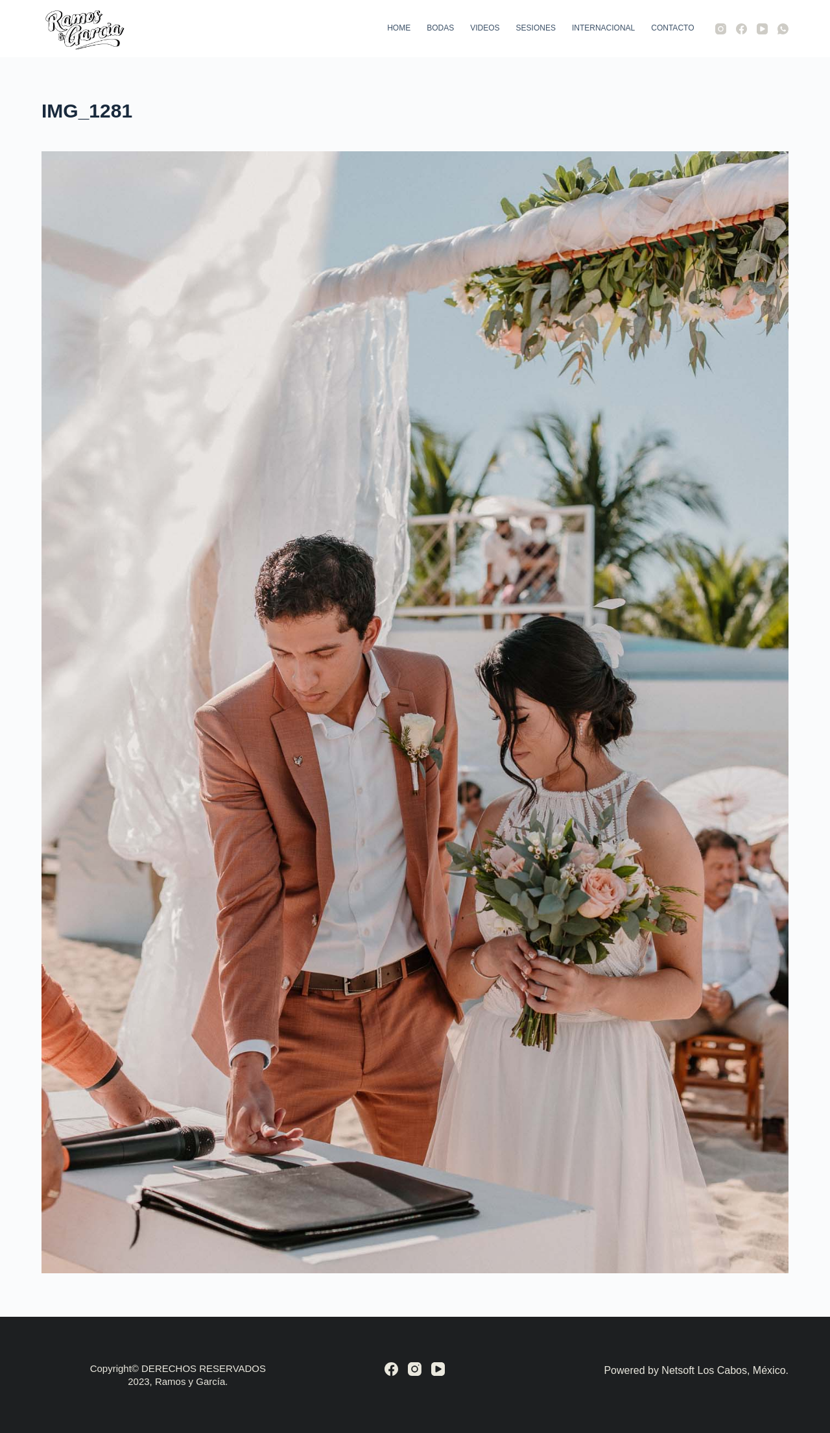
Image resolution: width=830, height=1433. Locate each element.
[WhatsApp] (782, 28)
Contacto (672, 27)
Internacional (603, 27)
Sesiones (536, 27)
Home (398, 27)
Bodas (440, 27)
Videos (484, 27)
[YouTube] (762, 28)
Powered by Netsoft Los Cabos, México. (696, 1370)
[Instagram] (720, 28)
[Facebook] (741, 28)
